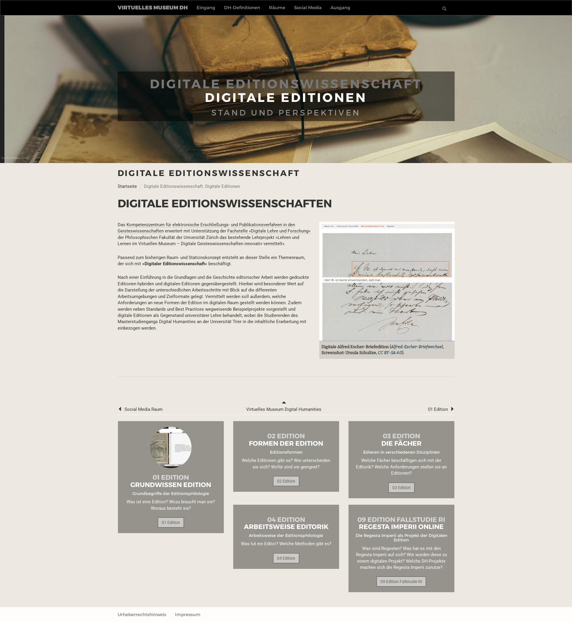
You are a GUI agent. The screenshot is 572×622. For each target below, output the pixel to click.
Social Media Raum (140, 409)
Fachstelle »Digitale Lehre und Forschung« (268, 231)
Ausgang (340, 7)
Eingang (206, 7)
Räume (277, 7)
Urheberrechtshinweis (142, 614)
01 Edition (441, 409)
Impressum (187, 614)
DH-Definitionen (242, 7)
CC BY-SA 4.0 (390, 352)
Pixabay (15, 157)
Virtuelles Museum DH (153, 7)
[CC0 (25, 157)
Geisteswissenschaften (141, 231)
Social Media (308, 7)
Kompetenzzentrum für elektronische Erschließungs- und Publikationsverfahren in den (211, 224)
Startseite (127, 186)
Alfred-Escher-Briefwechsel (417, 346)
